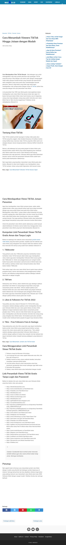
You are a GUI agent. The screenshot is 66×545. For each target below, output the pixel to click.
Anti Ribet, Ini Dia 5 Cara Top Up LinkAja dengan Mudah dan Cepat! (53, 59)
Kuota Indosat (8, 6)
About (15, 536)
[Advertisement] (33, 18)
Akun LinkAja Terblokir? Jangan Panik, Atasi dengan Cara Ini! (54, 66)
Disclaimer (41, 536)
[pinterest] (23, 510)
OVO (42, 2)
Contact (27, 536)
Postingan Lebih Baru (9, 521)
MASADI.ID (35, 542)
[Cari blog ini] (63, 4)
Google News (48, 536)
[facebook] (6, 510)
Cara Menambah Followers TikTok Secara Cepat (23, 170)
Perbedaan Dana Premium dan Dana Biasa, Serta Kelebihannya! (54, 45)
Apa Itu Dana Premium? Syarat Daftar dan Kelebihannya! (53, 52)
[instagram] (37, 529)
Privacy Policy (33, 536)
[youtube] (33, 529)
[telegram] (39, 510)
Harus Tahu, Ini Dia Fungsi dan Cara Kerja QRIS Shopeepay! (54, 38)
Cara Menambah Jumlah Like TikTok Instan (22, 341)
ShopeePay (49, 2)
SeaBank (22, 2)
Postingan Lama (37, 521)
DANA (29, 2)
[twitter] (15, 510)
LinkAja (57, 2)
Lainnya (17, 6)
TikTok (34, 86)
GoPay (36, 2)
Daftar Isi (21, 536)
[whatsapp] (31, 510)
